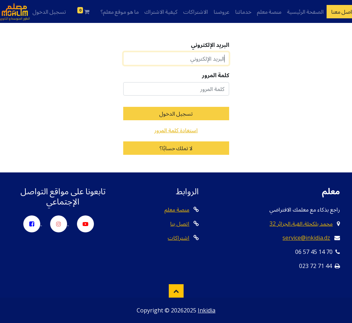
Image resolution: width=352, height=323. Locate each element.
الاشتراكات (195, 11)
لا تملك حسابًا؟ (176, 148)
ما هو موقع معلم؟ (120, 11)
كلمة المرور (215, 75)
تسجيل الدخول (49, 11)
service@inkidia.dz (306, 238)
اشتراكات (178, 238)
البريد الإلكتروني (210, 45)
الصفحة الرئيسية (305, 11)
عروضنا (221, 11)
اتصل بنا (179, 223)
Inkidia (206, 310)
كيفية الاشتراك (161, 11)
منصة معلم (269, 11)
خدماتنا (243, 11)
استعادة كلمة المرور (176, 130)
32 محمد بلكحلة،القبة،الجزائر (301, 223)
